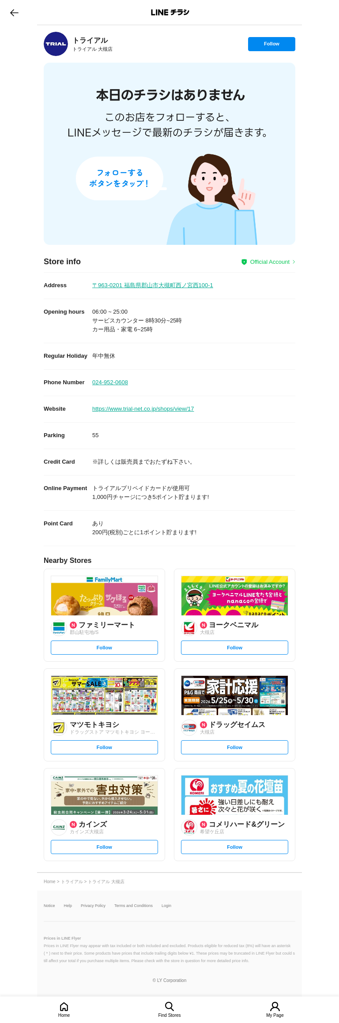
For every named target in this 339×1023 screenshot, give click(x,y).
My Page (274, 1015)
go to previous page (14, 12)
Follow (271, 46)
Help (68, 906)
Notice (49, 906)
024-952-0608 (110, 382)
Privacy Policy (93, 906)
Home (64, 1015)
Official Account (270, 262)
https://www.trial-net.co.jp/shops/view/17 (143, 408)
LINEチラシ (170, 12)
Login (166, 906)
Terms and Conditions (133, 906)
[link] (56, 44)
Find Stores (169, 1015)
